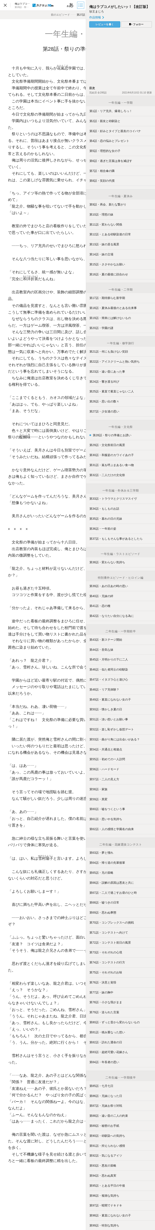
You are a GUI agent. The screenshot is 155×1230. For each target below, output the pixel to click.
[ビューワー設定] (70, 5)
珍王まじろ (96, 11)
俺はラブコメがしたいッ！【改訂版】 (119, 7)
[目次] (81, 5)
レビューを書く (105, 24)
